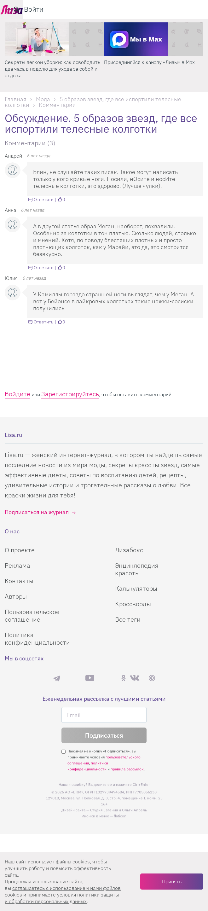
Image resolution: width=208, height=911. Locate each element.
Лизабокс (129, 550)
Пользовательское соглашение (32, 615)
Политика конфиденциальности (37, 638)
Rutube (108, 678)
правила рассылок (127, 769)
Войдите (17, 394)
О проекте (20, 550)
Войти (189, 9)
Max (73, 678)
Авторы (16, 596)
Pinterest (152, 678)
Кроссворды (133, 604)
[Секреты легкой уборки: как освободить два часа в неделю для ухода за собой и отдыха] (54, 39)
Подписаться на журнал (37, 512)
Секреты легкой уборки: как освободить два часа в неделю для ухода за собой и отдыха (52, 68)
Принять (172, 881)
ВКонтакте (134, 678)
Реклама (17, 565)
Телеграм (56, 678)
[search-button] (171, 9)
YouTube (89, 678)
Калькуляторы (136, 588)
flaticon (120, 816)
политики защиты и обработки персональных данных (62, 897)
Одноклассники (123, 678)
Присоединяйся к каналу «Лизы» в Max (149, 62)
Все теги (128, 619)
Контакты (19, 581)
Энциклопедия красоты (137, 569)
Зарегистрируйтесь (70, 394)
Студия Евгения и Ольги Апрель (118, 810)
